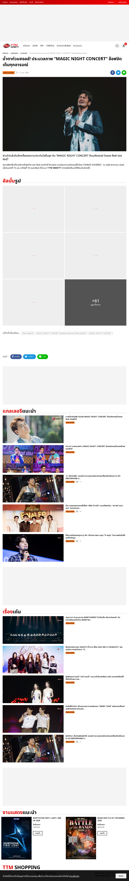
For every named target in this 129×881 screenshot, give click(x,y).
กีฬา (42, 45)
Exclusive (77, 45)
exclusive (14, 53)
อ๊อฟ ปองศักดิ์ (28, 333)
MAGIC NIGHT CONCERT (100, 333)
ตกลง (121, 876)
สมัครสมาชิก (122, 2)
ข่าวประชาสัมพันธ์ (64, 45)
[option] (32, 838)
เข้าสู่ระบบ (111, 2)
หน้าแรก (5, 2)
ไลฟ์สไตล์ (50, 45)
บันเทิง (35, 45)
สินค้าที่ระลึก (23, 2)
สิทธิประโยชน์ (39, 2)
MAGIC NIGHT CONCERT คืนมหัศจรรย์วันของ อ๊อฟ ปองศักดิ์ (61, 333)
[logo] (11, 46)
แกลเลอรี (23, 53)
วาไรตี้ (31, 2)
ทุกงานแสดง (14, 2)
